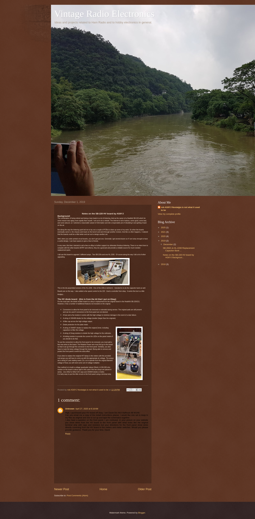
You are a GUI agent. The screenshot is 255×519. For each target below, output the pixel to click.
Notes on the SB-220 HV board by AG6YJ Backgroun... (178, 256)
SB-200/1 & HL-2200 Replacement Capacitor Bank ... (178, 249)
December (168, 244)
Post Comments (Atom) (77, 495)
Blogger (141, 513)
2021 (163, 232)
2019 (163, 241)
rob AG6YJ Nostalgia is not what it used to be (180, 208)
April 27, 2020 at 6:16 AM (86, 409)
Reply (67, 434)
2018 (163, 264)
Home (103, 489)
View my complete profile (169, 214)
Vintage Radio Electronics (104, 13)
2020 (163, 236)
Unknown (69, 409)
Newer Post (61, 489)
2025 (163, 227)
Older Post (144, 489)
